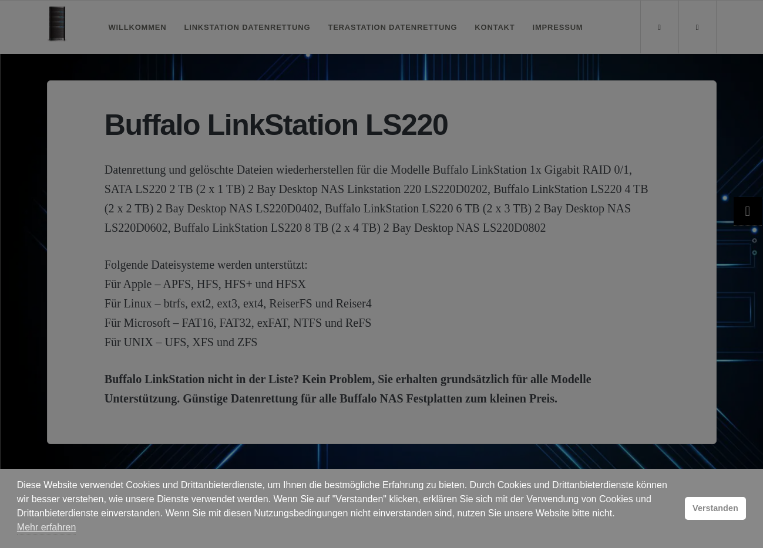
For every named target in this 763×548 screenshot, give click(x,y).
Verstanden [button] (715, 508)
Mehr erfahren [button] (46, 527)
